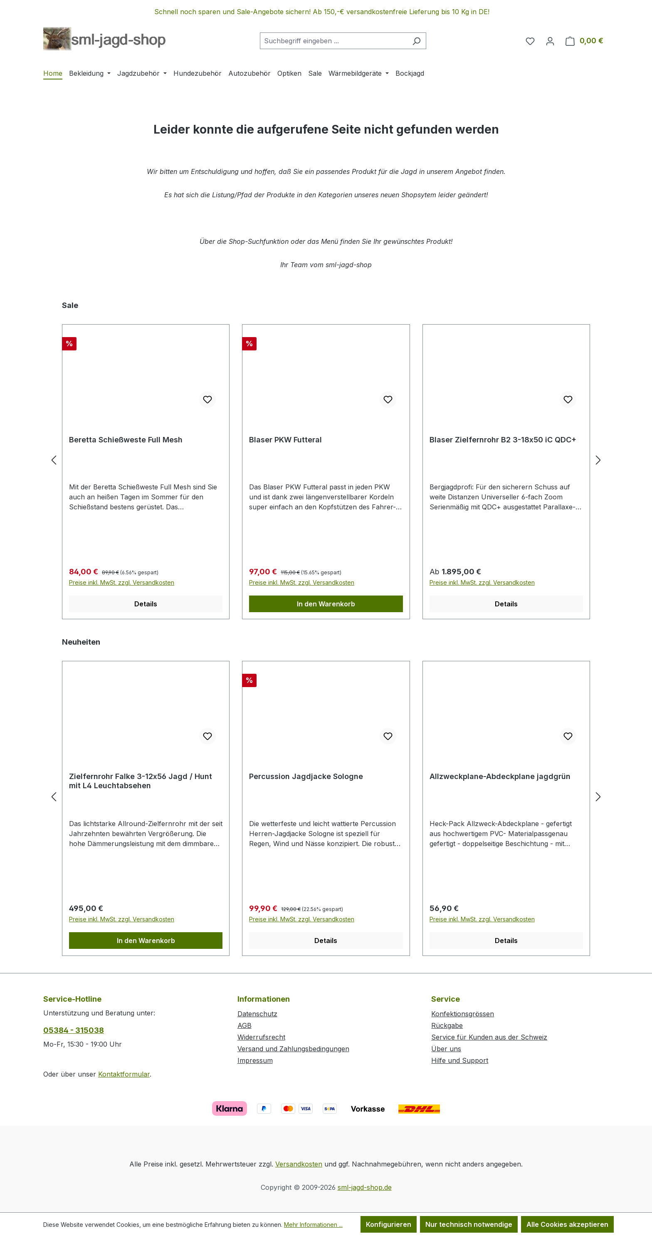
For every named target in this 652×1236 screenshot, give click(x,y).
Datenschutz (257, 1014)
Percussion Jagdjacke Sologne (306, 776)
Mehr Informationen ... (313, 1224)
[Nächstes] (598, 459)
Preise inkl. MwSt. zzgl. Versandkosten (121, 582)
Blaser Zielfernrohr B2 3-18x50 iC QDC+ (503, 439)
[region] (326, 11)
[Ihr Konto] (550, 40)
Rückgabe (447, 1025)
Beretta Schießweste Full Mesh (126, 439)
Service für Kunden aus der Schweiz (489, 1037)
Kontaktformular (124, 1074)
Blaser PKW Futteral (285, 439)
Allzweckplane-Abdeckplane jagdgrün (500, 776)
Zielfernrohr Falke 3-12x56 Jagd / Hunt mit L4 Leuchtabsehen (140, 781)
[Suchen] (416, 40)
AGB (244, 1025)
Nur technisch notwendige (468, 1224)
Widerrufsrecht (261, 1037)
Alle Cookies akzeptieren (567, 1224)
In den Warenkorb (326, 604)
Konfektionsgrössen (462, 1014)
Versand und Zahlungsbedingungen (293, 1049)
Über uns (446, 1049)
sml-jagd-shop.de (365, 1187)
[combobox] (333, 40)
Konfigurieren (388, 1224)
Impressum (255, 1060)
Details (145, 604)
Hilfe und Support (459, 1060)
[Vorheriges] (53, 459)
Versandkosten (298, 1164)
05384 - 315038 (73, 1030)
